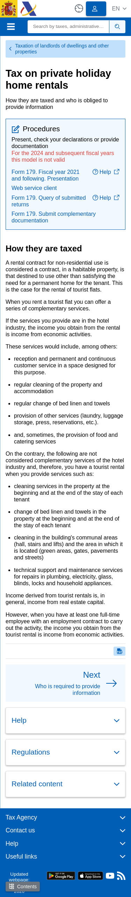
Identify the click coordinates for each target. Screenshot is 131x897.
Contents (23, 886)
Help (106, 172)
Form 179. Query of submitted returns (49, 201)
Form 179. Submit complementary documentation (54, 217)
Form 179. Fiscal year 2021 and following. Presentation (46, 175)
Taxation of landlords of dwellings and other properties (58, 48)
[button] (119, 8)
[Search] (69, 26)
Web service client (34, 188)
